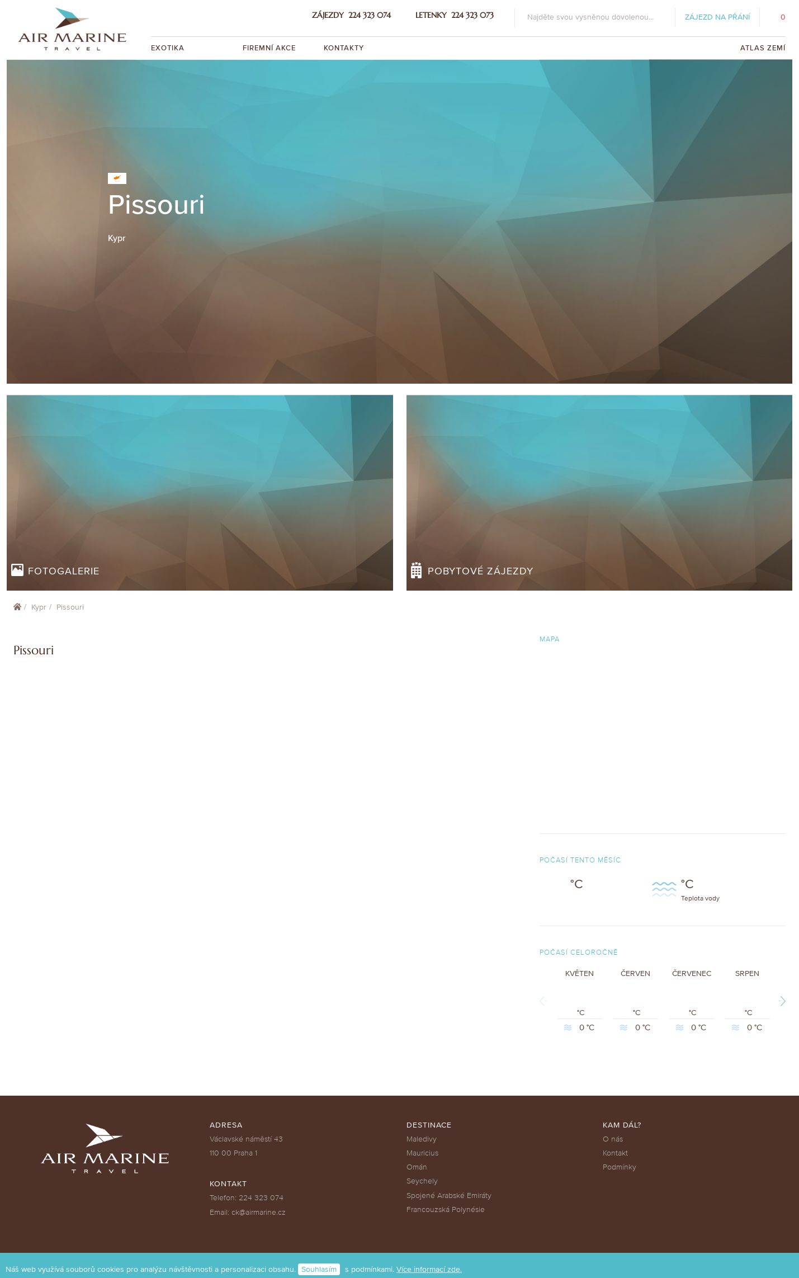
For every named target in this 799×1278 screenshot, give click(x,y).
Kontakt (615, 1153)
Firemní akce (269, 48)
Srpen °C (747, 1001)
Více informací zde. (429, 1269)
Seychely (422, 1181)
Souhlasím (319, 1269)
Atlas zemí (763, 48)
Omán (416, 1167)
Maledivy (421, 1139)
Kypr (38, 607)
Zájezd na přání (717, 17)
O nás (613, 1139)
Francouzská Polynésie (445, 1209)
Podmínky (619, 1167)
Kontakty (344, 48)
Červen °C (635, 1001)
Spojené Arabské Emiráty (448, 1195)
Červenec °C (691, 1001)
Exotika (169, 48)
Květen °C (579, 1001)
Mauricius (422, 1153)
